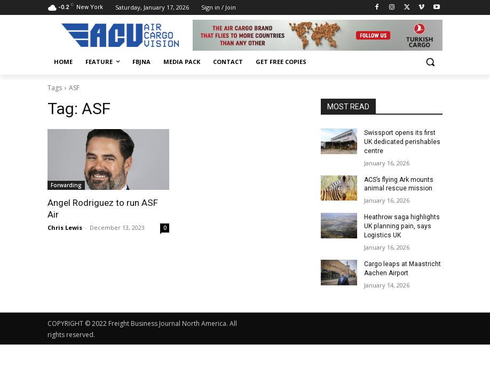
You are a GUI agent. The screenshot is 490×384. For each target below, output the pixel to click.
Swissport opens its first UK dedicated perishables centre (401, 142)
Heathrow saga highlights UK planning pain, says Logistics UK (402, 226)
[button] (429, 62)
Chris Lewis (65, 227)
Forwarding (66, 185)
